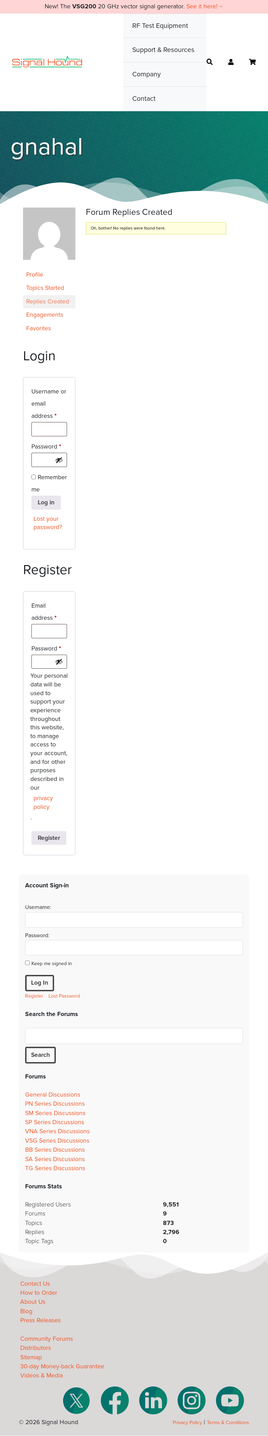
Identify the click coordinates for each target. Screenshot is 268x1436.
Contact (144, 99)
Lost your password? (48, 523)
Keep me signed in (51, 964)
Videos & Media (41, 1375)
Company (146, 74)
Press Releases (40, 1320)
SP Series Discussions (54, 1122)
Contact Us (35, 1283)
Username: (38, 907)
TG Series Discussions (55, 1168)
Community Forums (46, 1339)
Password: (37, 935)
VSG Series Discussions (57, 1140)
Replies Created (47, 301)
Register (49, 838)
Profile (34, 274)
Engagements (44, 314)
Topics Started (45, 288)
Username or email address (49, 404)
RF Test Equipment (160, 26)
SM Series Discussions (55, 1113)
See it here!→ (205, 6)
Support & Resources (163, 50)
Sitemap (31, 1357)
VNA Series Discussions (57, 1131)
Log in (46, 502)
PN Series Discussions (55, 1104)
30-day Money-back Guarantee (62, 1366)
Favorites (38, 328)
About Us (32, 1302)
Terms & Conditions (228, 1423)
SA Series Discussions (55, 1159)
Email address (49, 612)
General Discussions (52, 1094)
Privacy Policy (187, 1423)
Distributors (35, 1348)
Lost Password (64, 996)
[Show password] (59, 460)
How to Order (38, 1292)
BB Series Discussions (55, 1150)
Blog (26, 1311)
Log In (39, 982)
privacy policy (43, 803)
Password (49, 445)
